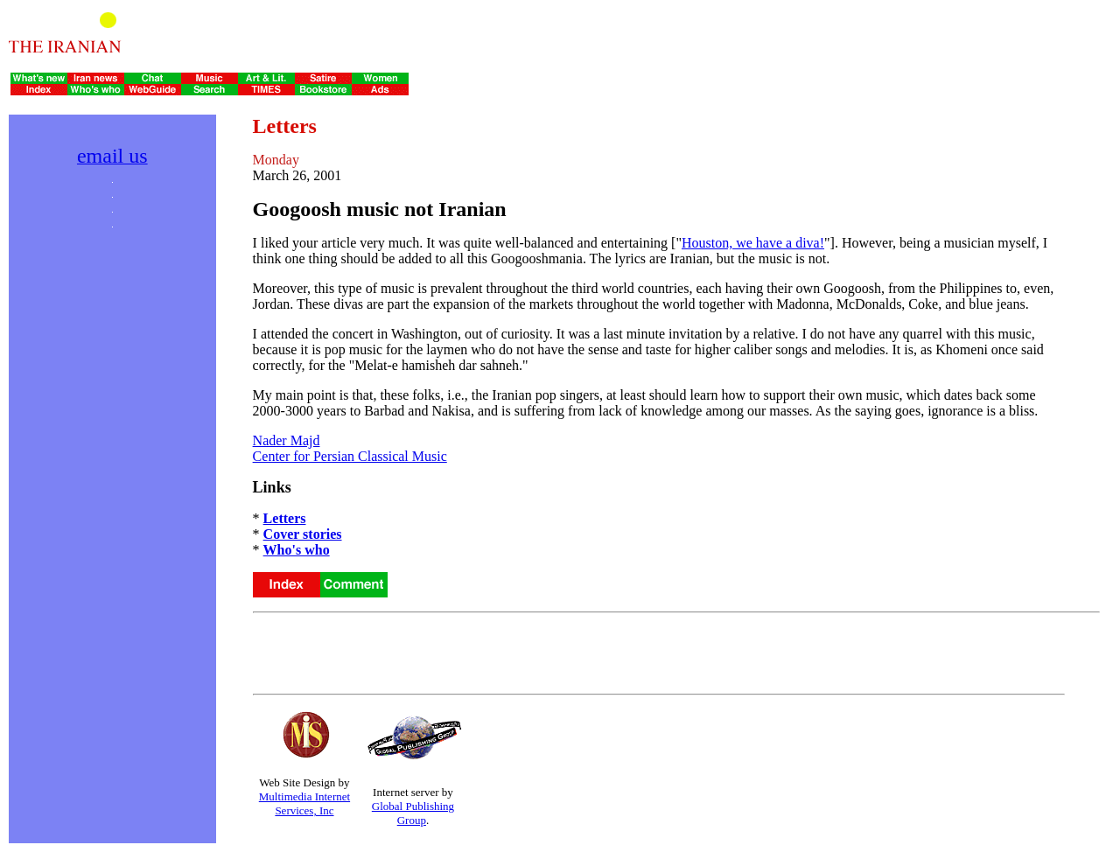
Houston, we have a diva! (753, 242)
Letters (284, 518)
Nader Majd (286, 440)
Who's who (296, 549)
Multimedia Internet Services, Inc (304, 803)
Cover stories (302, 534)
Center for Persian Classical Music (350, 456)
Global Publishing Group (413, 813)
